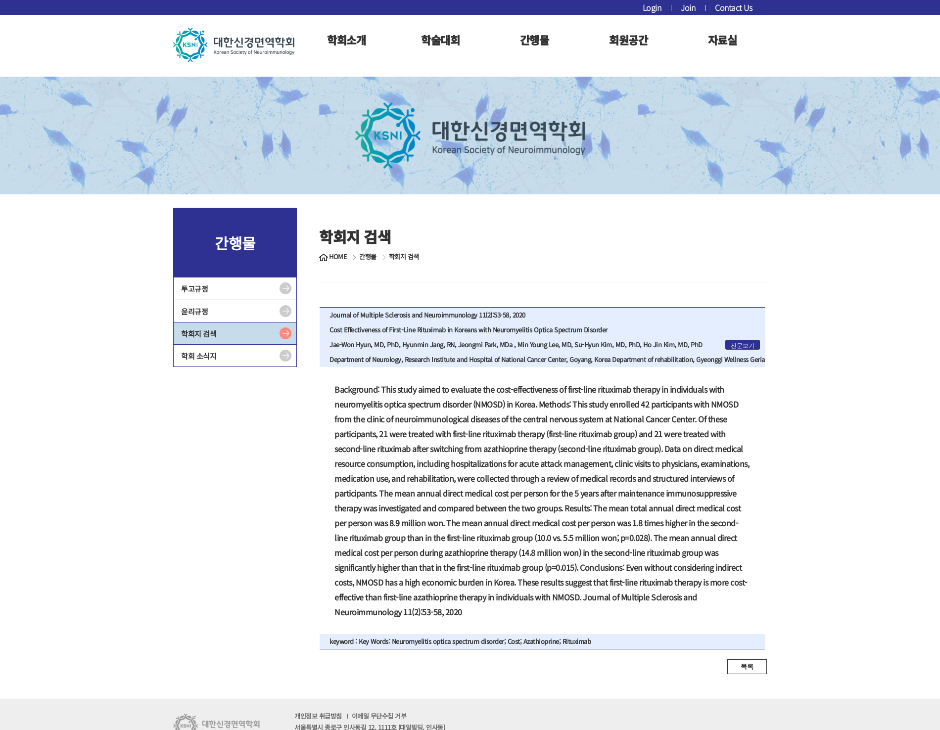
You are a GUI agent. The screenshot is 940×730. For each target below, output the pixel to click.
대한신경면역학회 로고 (233, 44)
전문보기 (742, 345)
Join (688, 7)
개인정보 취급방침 (350, 716)
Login (652, 7)
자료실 (722, 39)
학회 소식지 (198, 356)
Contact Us (733, 7)
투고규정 (194, 288)
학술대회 (440, 39)
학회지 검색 (198, 333)
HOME (338, 257)
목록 (747, 666)
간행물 (534, 39)
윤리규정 (194, 311)
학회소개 (346, 39)
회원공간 (628, 39)
